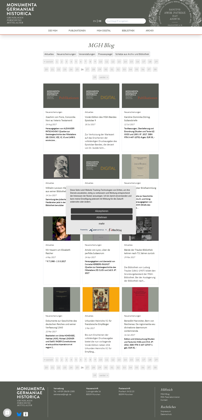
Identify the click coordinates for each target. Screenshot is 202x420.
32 (118, 69)
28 (93, 69)
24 (71, 69)
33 (124, 69)
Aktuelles (49, 54)
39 (94, 77)
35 (136, 69)
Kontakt (164, 400)
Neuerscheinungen (66, 54)
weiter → (103, 77)
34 (130, 69)
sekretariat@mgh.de (62, 394)
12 (113, 61)
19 (156, 61)
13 (119, 61)
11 (106, 61)
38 (155, 69)
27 (87, 69)
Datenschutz (166, 414)
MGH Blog (165, 394)
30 (105, 69)
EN (94, 21)
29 (99, 69)
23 (64, 69)
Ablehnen (101, 217)
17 (143, 61)
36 (142, 69)
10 (100, 61)
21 (52, 69)
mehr (102, 223)
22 (58, 69)
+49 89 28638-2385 (66, 391)
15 (131, 61)
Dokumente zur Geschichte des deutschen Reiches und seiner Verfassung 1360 (61, 324)
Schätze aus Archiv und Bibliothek (132, 54)
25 (77, 69)
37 (149, 69)
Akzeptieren (101, 210)
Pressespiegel (105, 54)
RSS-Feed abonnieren (170, 397)
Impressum (166, 411)
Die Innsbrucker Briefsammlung (140, 188)
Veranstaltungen (87, 54)
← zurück (48, 61)
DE (99, 21)
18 (150, 61)
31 (112, 69)
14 (125, 61)
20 (46, 69)
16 (137, 61)
